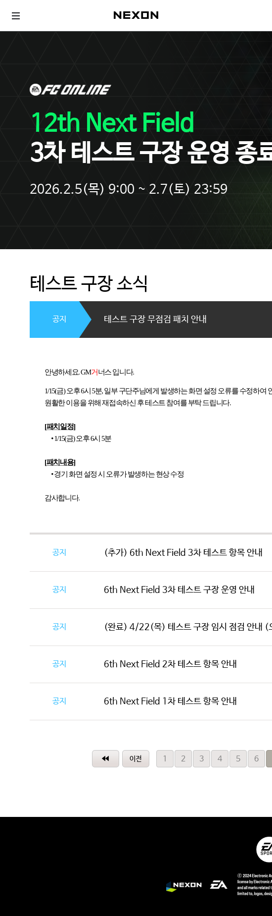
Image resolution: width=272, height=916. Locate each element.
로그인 (255, 15)
